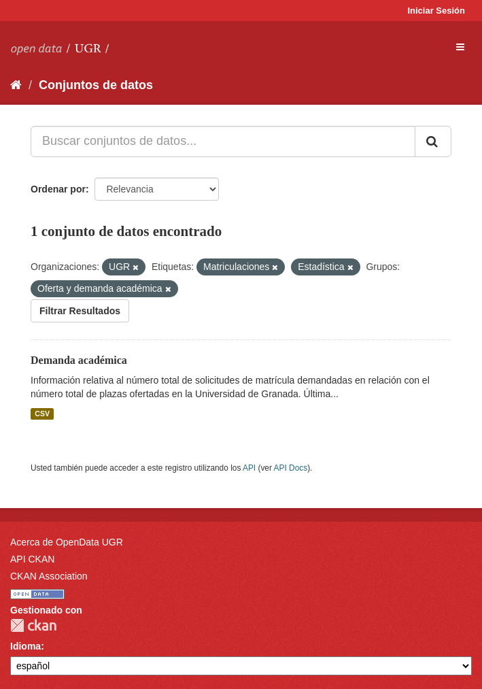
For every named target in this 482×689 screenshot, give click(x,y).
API (249, 468)
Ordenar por (58, 189)
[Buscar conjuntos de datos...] (223, 141)
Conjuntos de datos (96, 85)
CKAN (33, 625)
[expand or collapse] (460, 47)
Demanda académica (79, 360)
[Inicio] (16, 85)
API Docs (291, 468)
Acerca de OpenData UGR (66, 542)
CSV (42, 413)
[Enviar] (433, 141)
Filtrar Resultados (79, 310)
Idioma (25, 646)
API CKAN (32, 559)
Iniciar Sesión (436, 10)
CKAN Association (49, 576)
